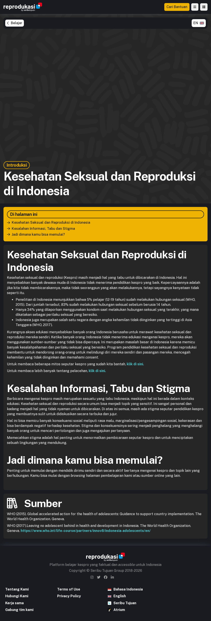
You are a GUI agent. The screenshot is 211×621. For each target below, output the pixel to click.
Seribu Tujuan (124, 603)
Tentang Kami (17, 589)
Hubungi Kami (16, 596)
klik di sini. (135, 364)
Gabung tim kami (19, 610)
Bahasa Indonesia (128, 589)
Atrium (119, 610)
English (119, 596)
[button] (194, 7)
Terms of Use (68, 589)
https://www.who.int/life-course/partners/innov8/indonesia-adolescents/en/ (86, 531)
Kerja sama (14, 603)
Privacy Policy (69, 596)
